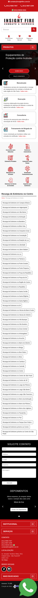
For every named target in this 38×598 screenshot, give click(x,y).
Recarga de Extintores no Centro (13, 371)
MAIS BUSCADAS (11, 576)
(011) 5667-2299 (27, 6)
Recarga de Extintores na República (14, 287)
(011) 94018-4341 (19, 10)
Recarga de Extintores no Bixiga (13, 347)
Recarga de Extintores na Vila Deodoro (15, 324)
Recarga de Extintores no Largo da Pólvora (16, 385)
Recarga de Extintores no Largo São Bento (16, 389)
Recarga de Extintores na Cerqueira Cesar (16, 231)
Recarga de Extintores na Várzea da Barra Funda (18, 310)
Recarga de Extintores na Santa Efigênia (15, 296)
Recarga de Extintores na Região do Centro (16, 282)
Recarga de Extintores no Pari (12, 417)
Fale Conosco (19, 76)
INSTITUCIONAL (10, 524)
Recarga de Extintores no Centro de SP (15, 380)
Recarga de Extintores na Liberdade (14, 245)
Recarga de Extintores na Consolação (15, 235)
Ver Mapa (5, 560)
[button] (3, 68)
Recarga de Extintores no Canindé (13, 366)
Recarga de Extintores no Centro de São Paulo (17, 375)
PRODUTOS (8, 47)
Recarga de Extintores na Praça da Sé (15, 277)
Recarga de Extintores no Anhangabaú (15, 333)
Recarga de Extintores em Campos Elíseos (16, 203)
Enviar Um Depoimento (19, 509)
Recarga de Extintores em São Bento (14, 212)
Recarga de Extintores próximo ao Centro (16, 427)
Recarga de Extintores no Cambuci (14, 361)
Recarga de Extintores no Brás (12, 357)
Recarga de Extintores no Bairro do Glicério (16, 343)
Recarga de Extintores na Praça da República (17, 273)
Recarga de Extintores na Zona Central (15, 329)
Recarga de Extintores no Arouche (13, 338)
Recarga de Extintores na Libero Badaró (15, 249)
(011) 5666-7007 (11, 6)
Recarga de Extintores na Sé (12, 305)
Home (3, 198)
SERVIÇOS (8, 531)
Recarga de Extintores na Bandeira (14, 221)
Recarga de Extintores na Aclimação (14, 217)
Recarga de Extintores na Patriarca (14, 259)
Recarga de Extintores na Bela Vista (14, 226)
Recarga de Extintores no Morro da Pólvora (16, 403)
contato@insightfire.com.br (19, 1)
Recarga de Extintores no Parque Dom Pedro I (17, 422)
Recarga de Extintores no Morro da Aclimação (17, 399)
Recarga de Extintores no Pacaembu (14, 413)
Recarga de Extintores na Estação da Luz (16, 240)
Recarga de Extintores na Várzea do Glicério (17, 315)
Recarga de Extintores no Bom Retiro (14, 352)
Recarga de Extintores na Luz (12, 254)
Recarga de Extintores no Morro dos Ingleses (17, 408)
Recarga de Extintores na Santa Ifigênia (15, 301)
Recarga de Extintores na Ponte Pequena (16, 268)
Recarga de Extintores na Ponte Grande (15, 263)
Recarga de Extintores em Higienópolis (15, 207)
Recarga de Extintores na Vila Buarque (15, 319)
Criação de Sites (7, 586)
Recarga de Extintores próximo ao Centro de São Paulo (18, 432)
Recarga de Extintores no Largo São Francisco (17, 394)
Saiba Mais (19, 71)
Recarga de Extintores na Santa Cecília (15, 291)
